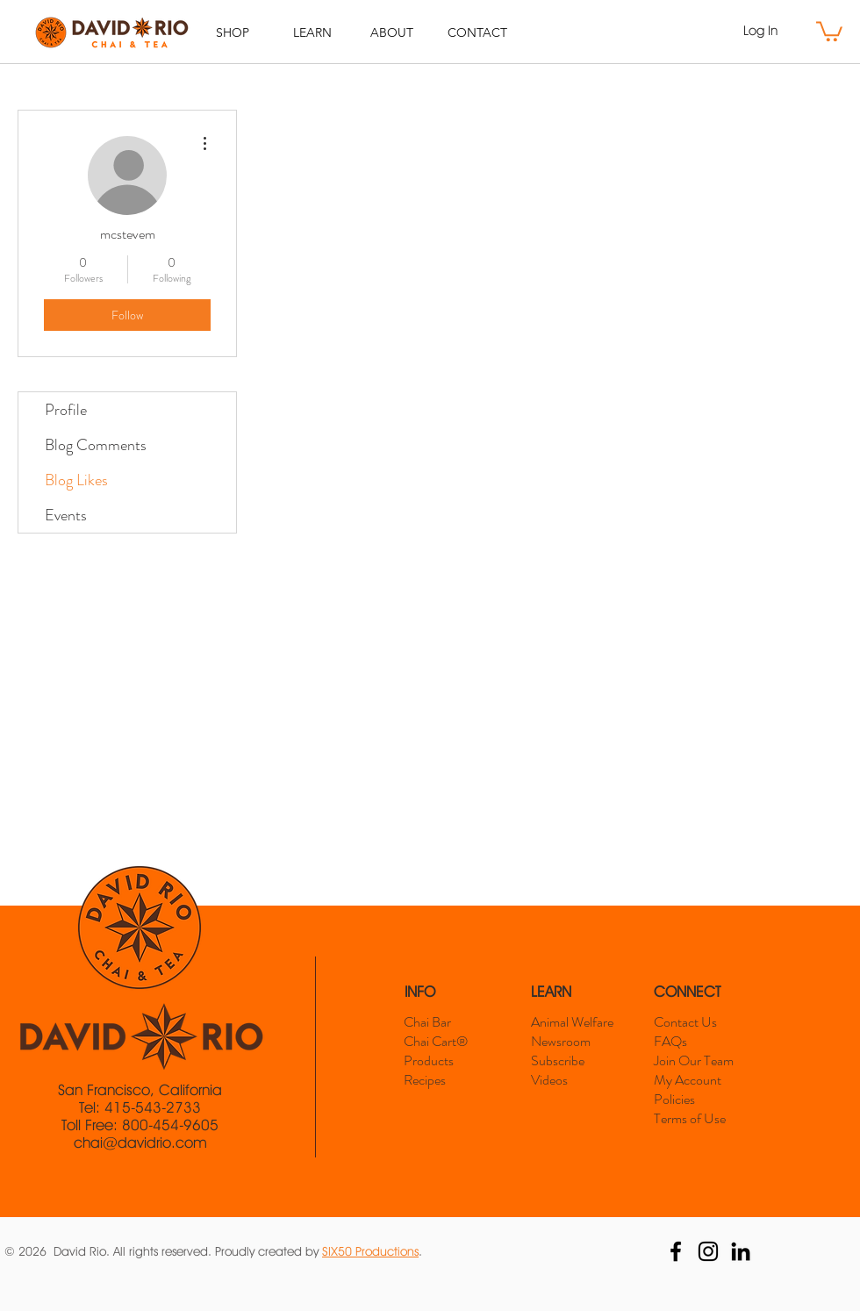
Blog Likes (76, 480)
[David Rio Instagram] (708, 1251)
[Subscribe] (572, 1061)
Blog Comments (96, 444)
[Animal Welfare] (578, 1022)
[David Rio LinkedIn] (740, 1251)
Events (66, 515)
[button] (829, 30)
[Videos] (572, 1080)
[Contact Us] (694, 1022)
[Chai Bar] (447, 1022)
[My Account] (694, 1080)
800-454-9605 (170, 1125)
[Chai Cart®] (452, 1041)
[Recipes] (444, 1080)
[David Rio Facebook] (676, 1251)
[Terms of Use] (695, 1118)
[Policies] (694, 1099)
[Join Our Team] (699, 1061)
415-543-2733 (152, 1107)
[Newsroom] (571, 1041)
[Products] (444, 1061)
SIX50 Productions (370, 1251)
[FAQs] (694, 1041)
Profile (66, 409)
